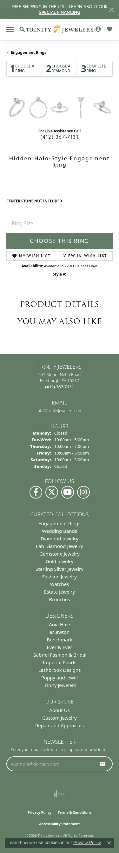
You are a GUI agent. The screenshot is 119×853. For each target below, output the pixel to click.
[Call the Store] (59, 387)
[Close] (111, 10)
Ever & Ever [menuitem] (59, 647)
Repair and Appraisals (59, 725)
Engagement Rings (28, 52)
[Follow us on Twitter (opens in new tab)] (51, 492)
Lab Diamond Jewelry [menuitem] (59, 546)
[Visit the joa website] (59, 793)
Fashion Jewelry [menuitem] (59, 576)
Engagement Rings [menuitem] (59, 523)
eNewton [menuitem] (60, 632)
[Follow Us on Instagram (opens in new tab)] (83, 492)
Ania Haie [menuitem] (59, 624)
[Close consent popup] (109, 843)
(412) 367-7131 (59, 136)
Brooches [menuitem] (59, 599)
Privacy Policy (39, 812)
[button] (22, 29)
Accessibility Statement (59, 823)
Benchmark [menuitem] (59, 639)
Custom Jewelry (59, 718)
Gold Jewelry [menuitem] (59, 561)
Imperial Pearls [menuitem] (59, 662)
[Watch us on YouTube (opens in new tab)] (67, 492)
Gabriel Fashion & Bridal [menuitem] (60, 655)
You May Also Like (59, 321)
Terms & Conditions (74, 812)
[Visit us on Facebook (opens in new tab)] (36, 492)
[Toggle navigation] (10, 29)
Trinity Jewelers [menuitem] (59, 685)
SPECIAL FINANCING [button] (59, 12)
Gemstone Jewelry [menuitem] (59, 554)
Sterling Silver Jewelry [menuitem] (59, 569)
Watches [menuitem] (59, 584)
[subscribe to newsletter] (102, 764)
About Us (59, 710)
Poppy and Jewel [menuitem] (59, 677)
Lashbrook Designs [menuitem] (59, 670)
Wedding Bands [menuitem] (59, 531)
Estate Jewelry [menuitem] (59, 592)
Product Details (59, 304)
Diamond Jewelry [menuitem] (59, 538)
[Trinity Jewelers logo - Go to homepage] (59, 30)
